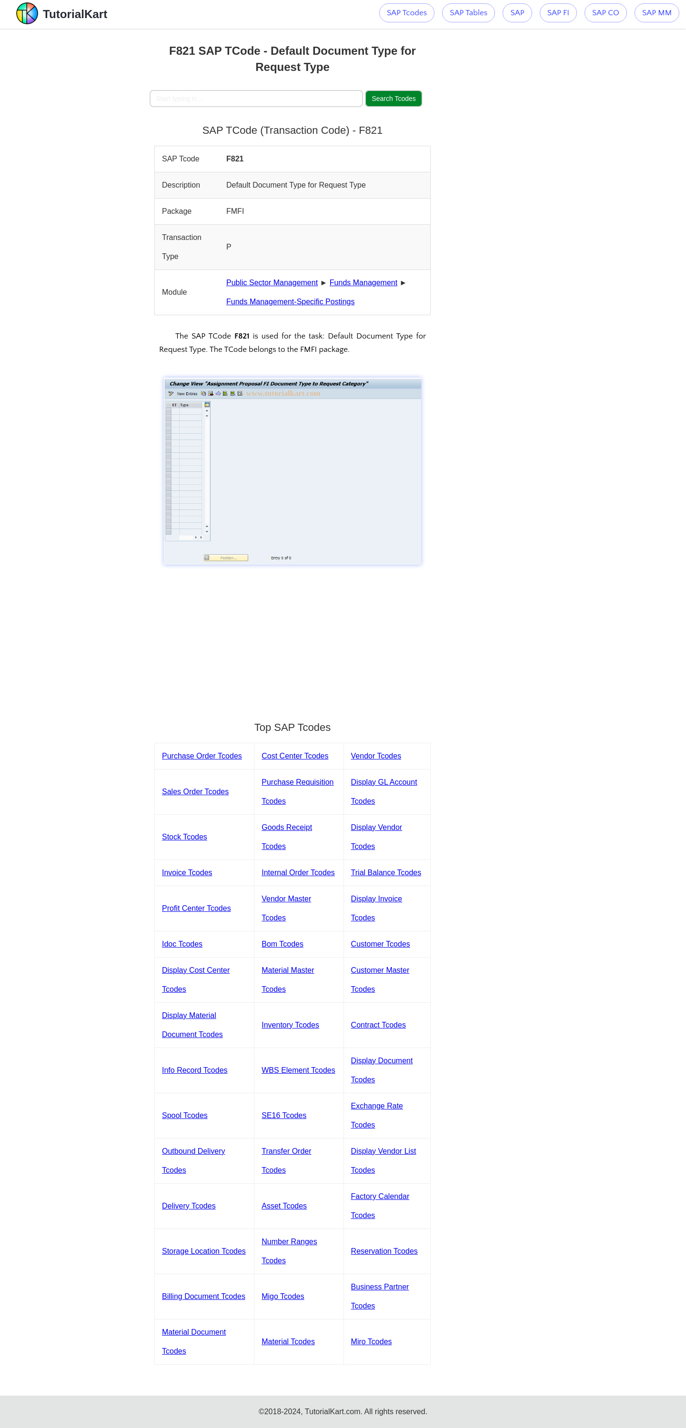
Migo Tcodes (283, 1296)
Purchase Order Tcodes (202, 756)
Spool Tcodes (185, 1115)
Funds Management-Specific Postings (290, 302)
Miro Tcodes (371, 1342)
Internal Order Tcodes (298, 873)
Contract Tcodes (378, 1025)
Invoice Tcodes (187, 873)
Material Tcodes (288, 1342)
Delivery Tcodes (189, 1206)
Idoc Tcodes (182, 944)
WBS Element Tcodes (298, 1070)
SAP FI (558, 13)
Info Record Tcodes (195, 1070)
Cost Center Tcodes (295, 756)
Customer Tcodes (380, 944)
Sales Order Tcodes (195, 792)
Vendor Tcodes (376, 756)
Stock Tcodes (184, 837)
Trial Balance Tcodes (386, 873)
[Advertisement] (79, 171)
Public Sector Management (272, 283)
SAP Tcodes (407, 13)
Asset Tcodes (284, 1206)
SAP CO (605, 13)
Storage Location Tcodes (204, 1251)
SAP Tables (468, 13)
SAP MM (657, 13)
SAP (517, 13)
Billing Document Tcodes (203, 1296)
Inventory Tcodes (290, 1025)
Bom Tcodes (282, 944)
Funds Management (363, 283)
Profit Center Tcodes (196, 908)
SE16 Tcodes (284, 1115)
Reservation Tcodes (384, 1251)
